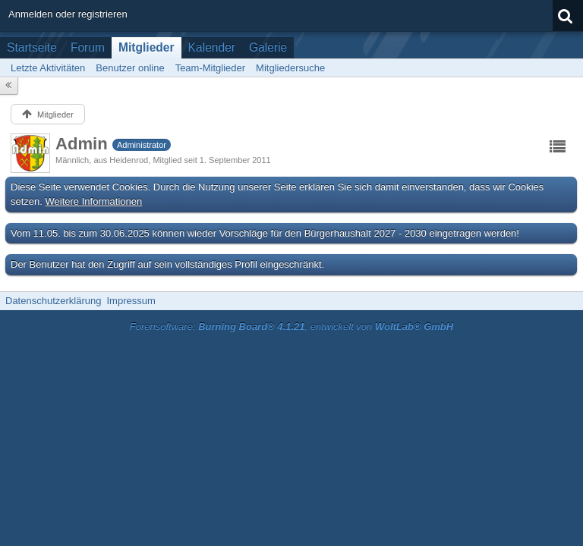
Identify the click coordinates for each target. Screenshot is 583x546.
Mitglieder (146, 47)
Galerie (268, 47)
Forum (88, 47)
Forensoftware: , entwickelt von (291, 326)
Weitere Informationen (94, 201)
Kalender (211, 47)
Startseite (32, 47)
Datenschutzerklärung (53, 300)
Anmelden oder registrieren (68, 14)
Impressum (130, 300)
